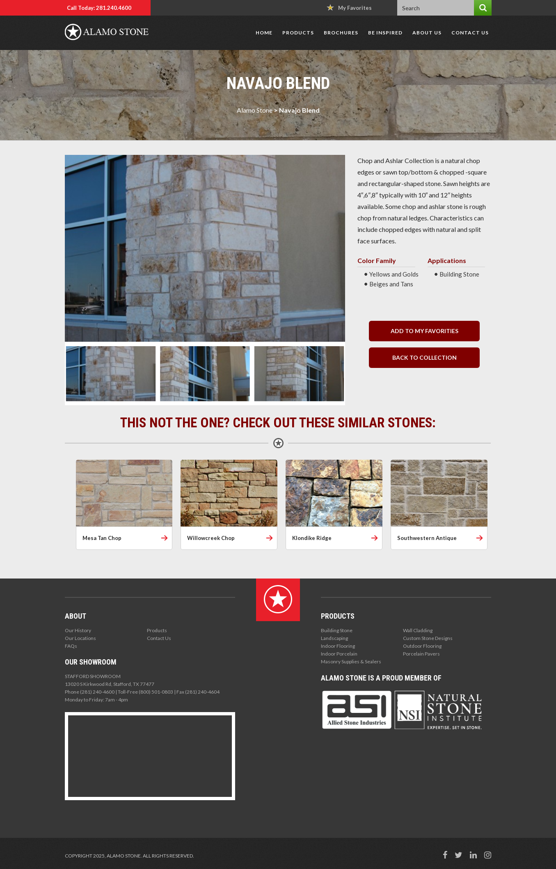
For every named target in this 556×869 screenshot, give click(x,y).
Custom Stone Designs (428, 638)
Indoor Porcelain (339, 654)
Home (264, 32)
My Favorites (349, 7)
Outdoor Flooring (422, 646)
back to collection (424, 357)
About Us (427, 32)
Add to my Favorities (424, 330)
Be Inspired (385, 32)
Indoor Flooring (338, 646)
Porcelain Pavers (421, 654)
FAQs (71, 646)
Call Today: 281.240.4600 (99, 8)
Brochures (341, 32)
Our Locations (80, 638)
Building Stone (336, 630)
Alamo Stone (254, 110)
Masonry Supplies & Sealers (351, 661)
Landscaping (334, 638)
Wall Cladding (417, 630)
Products (298, 32)
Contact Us (470, 32)
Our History (78, 630)
